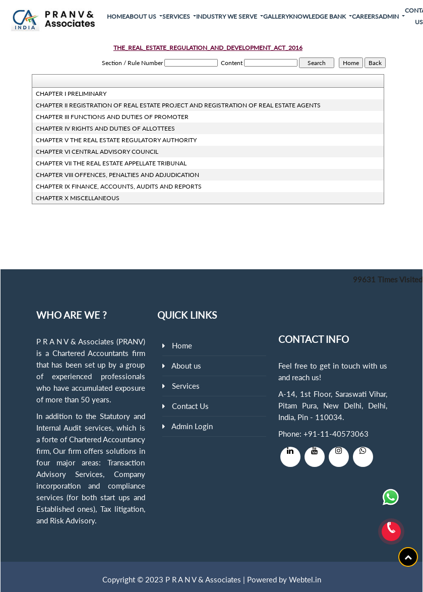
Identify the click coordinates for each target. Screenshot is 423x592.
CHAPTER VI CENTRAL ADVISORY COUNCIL (97, 151)
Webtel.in (305, 579)
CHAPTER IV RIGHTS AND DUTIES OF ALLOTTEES (105, 128)
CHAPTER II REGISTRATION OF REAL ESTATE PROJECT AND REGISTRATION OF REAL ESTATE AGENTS (178, 105)
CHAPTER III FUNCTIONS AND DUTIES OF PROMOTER (112, 117)
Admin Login (192, 426)
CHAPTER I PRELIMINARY (71, 93)
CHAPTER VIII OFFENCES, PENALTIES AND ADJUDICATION (117, 175)
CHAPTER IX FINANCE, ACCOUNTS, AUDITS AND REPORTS (119, 186)
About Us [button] (142, 16)
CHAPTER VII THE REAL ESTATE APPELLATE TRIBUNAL (111, 163)
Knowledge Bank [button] (318, 16)
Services (186, 385)
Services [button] (177, 16)
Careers (365, 16)
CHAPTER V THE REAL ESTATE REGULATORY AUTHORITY (116, 140)
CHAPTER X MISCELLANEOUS (77, 198)
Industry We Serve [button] (227, 16)
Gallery (276, 16)
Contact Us (190, 405)
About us (186, 365)
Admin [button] (389, 16)
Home (116, 16)
